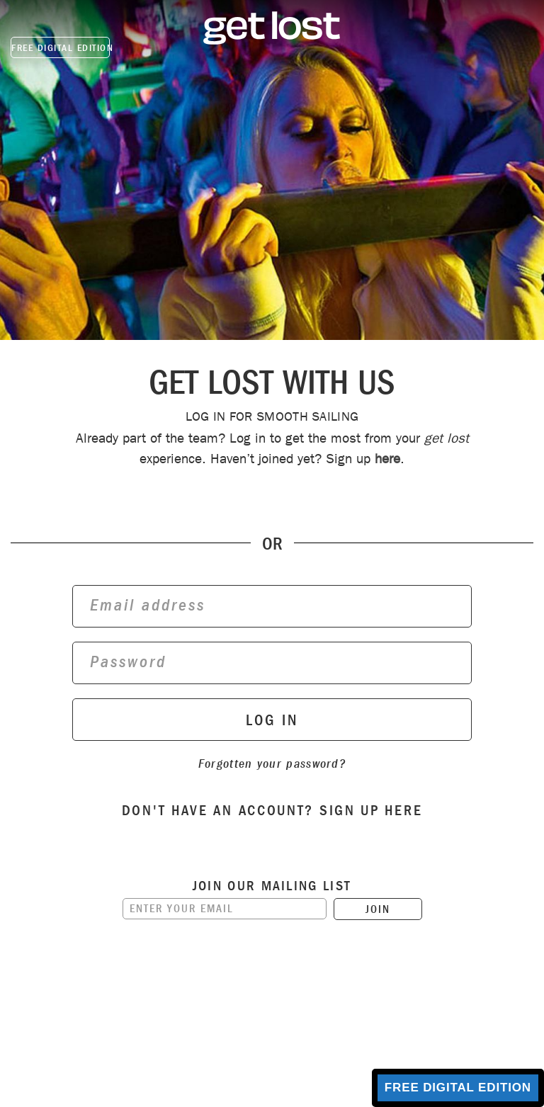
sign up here (370, 810)
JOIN (378, 909)
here (387, 458)
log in (272, 720)
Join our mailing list (272, 886)
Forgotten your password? (272, 763)
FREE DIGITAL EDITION (60, 48)
